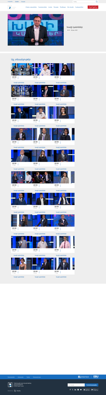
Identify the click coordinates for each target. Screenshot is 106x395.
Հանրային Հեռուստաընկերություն (13, 7)
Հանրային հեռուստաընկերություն (10, 384)
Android (94, 390)
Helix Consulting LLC (14, 391)
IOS (86, 390)
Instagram (78, 389)
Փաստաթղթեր (11, 377)
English (17, 1)
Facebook (70, 389)
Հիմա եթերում (93, 7)
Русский (23, 1)
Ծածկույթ (63, 7)
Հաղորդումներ (42, 7)
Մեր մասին (70, 7)
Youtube (81, 389)
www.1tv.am (21, 386)
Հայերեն (10, 1)
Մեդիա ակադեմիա (31, 7)
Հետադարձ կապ (37, 377)
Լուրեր (50, 7)
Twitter (72, 389)
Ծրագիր (56, 7)
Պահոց (28, 377)
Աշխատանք (20, 377)
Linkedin (75, 389)
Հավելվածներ (79, 7)
